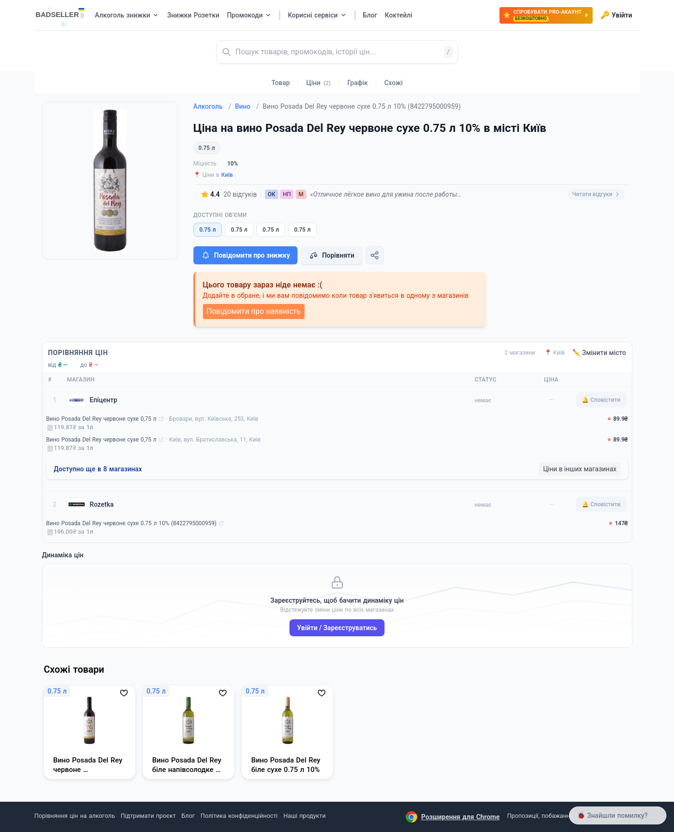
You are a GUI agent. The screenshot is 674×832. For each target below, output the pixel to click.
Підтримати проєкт (148, 815)
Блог (188, 815)
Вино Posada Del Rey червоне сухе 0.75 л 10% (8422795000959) (131, 523)
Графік (357, 83)
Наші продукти (304, 815)
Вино (247, 106)
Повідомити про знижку (245, 255)
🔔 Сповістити (601, 400)
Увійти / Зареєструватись (337, 628)
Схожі (393, 83)
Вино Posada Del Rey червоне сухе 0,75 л (101, 419)
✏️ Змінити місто (599, 352)
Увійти (616, 15)
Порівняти (331, 255)
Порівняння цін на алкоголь (75, 815)
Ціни (318, 83)
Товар (280, 83)
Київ (227, 175)
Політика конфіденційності (239, 815)
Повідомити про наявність (254, 311)
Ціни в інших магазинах (579, 469)
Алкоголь (212, 106)
